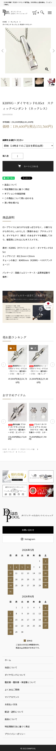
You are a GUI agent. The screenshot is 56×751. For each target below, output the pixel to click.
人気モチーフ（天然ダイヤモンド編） (23, 449)
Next (52, 364)
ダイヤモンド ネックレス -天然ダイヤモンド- (17, 24)
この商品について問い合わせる (18, 198)
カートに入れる (28, 166)
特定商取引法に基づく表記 (16, 189)
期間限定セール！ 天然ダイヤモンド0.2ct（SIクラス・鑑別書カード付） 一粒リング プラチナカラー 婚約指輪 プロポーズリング (17, 369)
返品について (10, 184)
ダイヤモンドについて (15, 674)
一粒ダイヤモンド (8, 452)
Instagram (28, 539)
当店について (11, 667)
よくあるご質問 (12, 689)
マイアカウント (12, 696)
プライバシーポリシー (15, 733)
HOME (5, 22)
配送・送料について (14, 711)
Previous (3, 364)
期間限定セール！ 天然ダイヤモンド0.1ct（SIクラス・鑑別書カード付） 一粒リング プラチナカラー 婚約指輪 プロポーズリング (38, 369)
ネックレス (14, 22)
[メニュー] (49, 12)
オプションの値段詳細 (14, 193)
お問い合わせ (28, 529)
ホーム (8, 660)
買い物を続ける (11, 202)
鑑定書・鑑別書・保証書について (20, 682)
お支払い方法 (11, 704)
